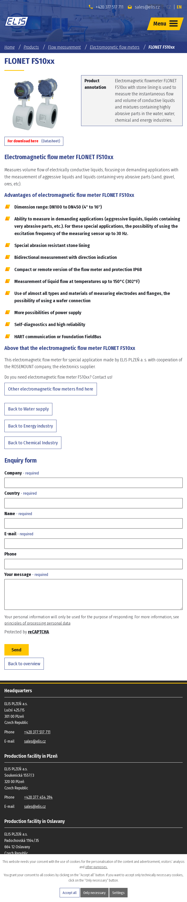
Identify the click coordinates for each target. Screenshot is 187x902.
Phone (10, 554)
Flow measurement (64, 47)
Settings (118, 893)
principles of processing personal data (37, 623)
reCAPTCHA (38, 632)
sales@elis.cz (144, 7)
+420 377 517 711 (106, 7)
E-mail (18, 534)
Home (9, 47)
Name (18, 513)
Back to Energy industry (30, 426)
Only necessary (94, 893)
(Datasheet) (34, 141)
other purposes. (96, 867)
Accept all (69, 893)
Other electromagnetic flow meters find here (50, 389)
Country (20, 493)
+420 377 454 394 (38, 797)
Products (31, 47)
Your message (26, 574)
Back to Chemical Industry (33, 443)
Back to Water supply (28, 409)
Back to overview (24, 663)
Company (21, 473)
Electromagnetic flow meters (115, 47)
